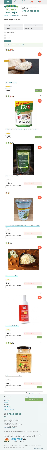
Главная (6, 15)
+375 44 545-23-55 (30, 11)
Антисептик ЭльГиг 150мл (12, 325)
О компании (7, 406)
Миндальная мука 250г (12, 275)
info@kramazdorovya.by (32, 397)
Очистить (7, 40)
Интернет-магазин (14, 15)
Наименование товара (16, 44)
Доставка (6, 400)
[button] (23, 2)
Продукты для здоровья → (34, 393)
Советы (6, 408)
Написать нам (33, 399)
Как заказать (7, 399)
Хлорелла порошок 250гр (12, 175)
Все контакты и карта (10, 427)
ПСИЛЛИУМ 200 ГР (11, 82)
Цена (7, 44)
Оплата (6, 402)
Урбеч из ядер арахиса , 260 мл (14, 375)
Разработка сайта (38, 448)
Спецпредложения (9, 409)
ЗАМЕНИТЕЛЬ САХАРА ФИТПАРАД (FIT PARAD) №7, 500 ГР (22, 129)
